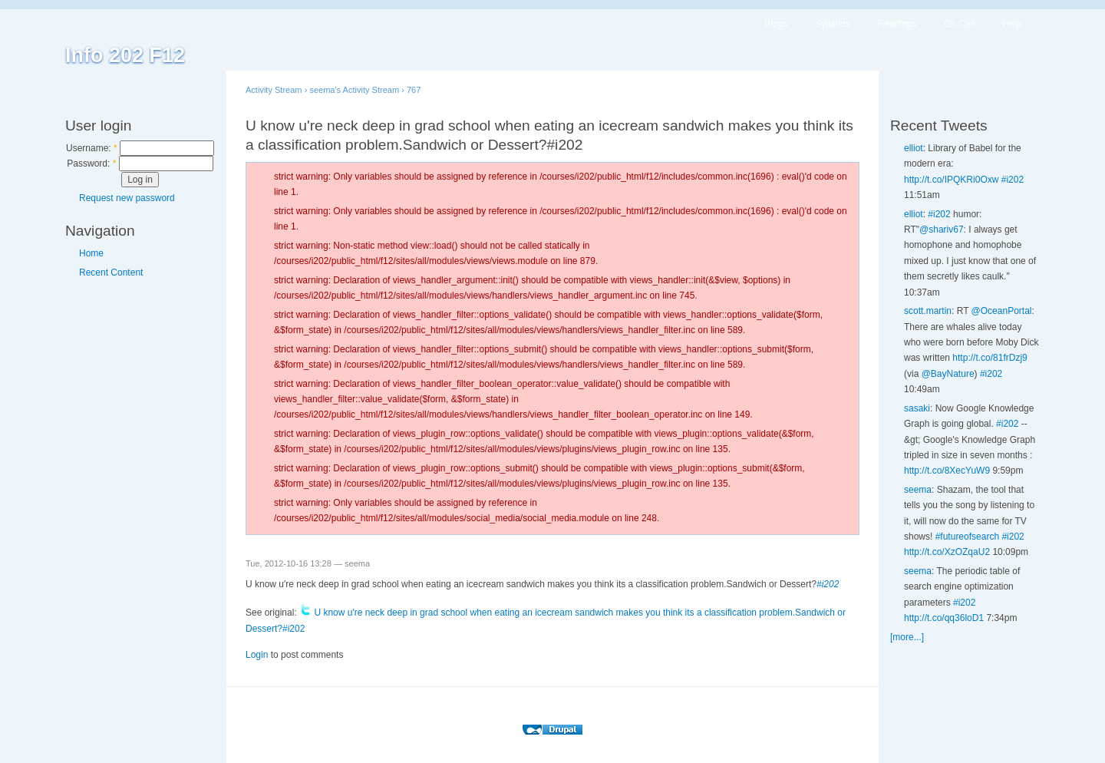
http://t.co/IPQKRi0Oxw (951, 179)
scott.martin (928, 311)
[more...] (907, 637)
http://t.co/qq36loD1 (944, 618)
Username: (91, 148)
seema (918, 489)
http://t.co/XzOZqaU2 (947, 552)
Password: (91, 163)
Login (257, 654)
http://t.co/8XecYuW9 (947, 470)
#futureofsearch (967, 536)
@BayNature (948, 373)
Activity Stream (274, 89)
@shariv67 (941, 229)
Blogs (775, 23)
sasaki (917, 408)
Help (1011, 23)
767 (414, 89)
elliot (913, 148)
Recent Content (111, 272)
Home (91, 253)
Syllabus (832, 23)
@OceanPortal (1001, 311)
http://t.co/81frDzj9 (989, 357)
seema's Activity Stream (354, 89)
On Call (959, 23)
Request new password (127, 198)
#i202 (827, 584)
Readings (897, 23)
